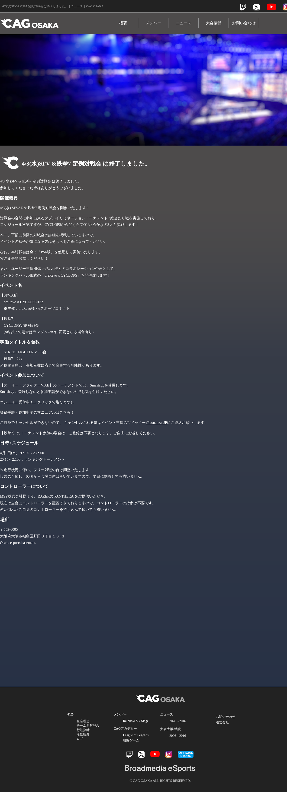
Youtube (271, 6)
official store (185, 754)
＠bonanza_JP (156, 423)
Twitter (256, 7)
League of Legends (135, 735)
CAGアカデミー (125, 728)
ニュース (183, 23)
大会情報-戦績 (170, 729)
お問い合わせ (244, 23)
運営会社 (222, 722)
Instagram (168, 754)
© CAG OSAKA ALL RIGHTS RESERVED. (160, 780)
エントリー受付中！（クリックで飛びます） (37, 402)
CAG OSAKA (54, 21)
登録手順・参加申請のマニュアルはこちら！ (37, 412)
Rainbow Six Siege (135, 721)
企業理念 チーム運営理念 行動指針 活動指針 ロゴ (88, 730)
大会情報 (214, 23)
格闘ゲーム (131, 740)
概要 (123, 23)
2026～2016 (177, 721)
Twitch (243, 7)
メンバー (153, 23)
